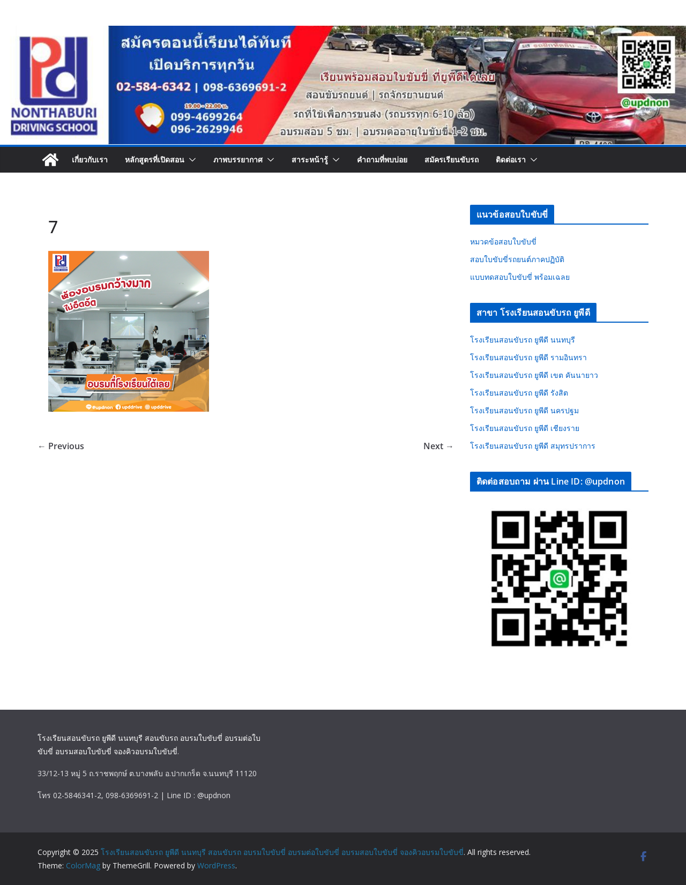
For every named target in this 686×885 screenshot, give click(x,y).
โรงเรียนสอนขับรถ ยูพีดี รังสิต (519, 393)
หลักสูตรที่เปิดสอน (154, 159)
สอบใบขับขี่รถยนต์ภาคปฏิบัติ (517, 259)
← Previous (61, 446)
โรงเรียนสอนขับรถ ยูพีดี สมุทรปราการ (532, 446)
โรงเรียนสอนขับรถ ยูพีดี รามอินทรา (528, 357)
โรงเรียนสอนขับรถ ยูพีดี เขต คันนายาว (534, 375)
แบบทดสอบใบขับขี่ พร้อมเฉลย (520, 277)
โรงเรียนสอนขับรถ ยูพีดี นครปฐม (524, 410)
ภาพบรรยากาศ (238, 159)
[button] (190, 159)
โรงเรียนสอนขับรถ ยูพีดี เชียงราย (524, 428)
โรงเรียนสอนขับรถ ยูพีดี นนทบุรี (522, 339)
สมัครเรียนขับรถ (451, 159)
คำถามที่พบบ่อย (382, 159)
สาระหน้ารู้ (310, 159)
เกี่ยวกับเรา (90, 159)
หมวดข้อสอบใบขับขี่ (503, 241)
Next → (438, 446)
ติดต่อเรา (511, 159)
